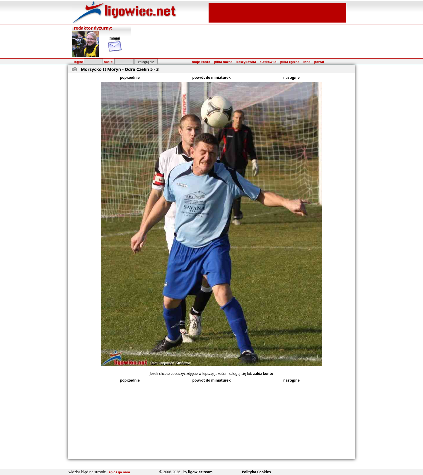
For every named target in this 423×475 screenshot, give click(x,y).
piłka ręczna (290, 61)
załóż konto (263, 373)
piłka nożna (223, 61)
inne (306, 61)
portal (319, 61)
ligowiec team (200, 471)
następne (291, 77)
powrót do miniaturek (211, 77)
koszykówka (246, 61)
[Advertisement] (277, 12)
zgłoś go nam (119, 472)
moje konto (201, 61)
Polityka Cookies (256, 471)
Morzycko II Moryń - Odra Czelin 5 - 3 (120, 69)
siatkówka (268, 61)
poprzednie (130, 77)
